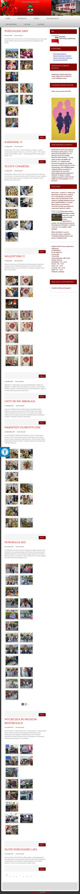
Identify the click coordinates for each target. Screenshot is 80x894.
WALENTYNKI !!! (15, 256)
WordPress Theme (35, 892)
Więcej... (42, 137)
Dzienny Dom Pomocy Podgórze (62, 56)
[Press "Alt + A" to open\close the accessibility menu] (5, 452)
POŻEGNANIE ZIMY (16, 31)
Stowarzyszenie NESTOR (60, 60)
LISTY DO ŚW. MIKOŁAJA (20, 401)
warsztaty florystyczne (23, 427)
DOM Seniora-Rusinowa (30, 2)
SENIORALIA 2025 (15, 542)
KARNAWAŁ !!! (13, 142)
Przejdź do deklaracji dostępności (61, 288)
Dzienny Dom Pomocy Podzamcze (62, 58)
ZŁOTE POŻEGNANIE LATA (21, 849)
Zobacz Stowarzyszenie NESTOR (61, 91)
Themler (47, 892)
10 (27, 876)
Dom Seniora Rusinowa (59, 54)
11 (31, 876)
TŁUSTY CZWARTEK (17, 166)
